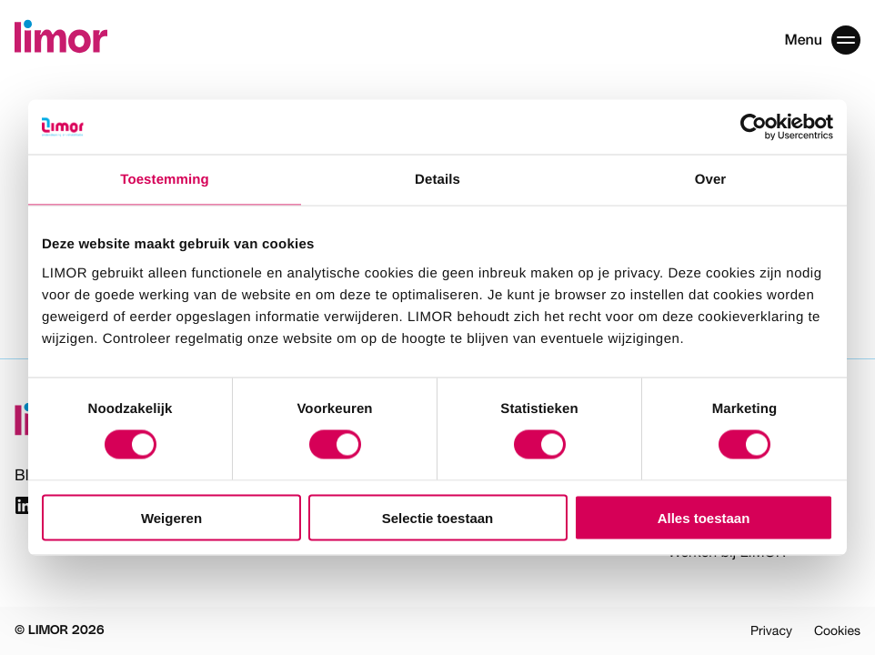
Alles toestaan (704, 517)
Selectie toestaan (438, 517)
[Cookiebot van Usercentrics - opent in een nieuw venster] (753, 127)
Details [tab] (437, 179)
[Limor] (61, 39)
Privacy (771, 630)
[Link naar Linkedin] (24, 508)
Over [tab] (711, 179)
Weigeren (171, 517)
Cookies (837, 630)
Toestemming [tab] (164, 179)
